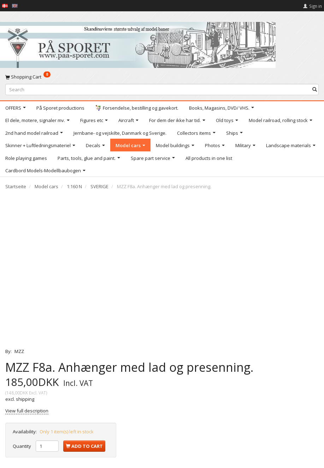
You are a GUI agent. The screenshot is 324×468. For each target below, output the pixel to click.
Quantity (22, 446)
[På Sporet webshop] (138, 43)
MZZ (19, 351)
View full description (26, 411)
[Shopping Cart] (162, 77)
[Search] (314, 89)
